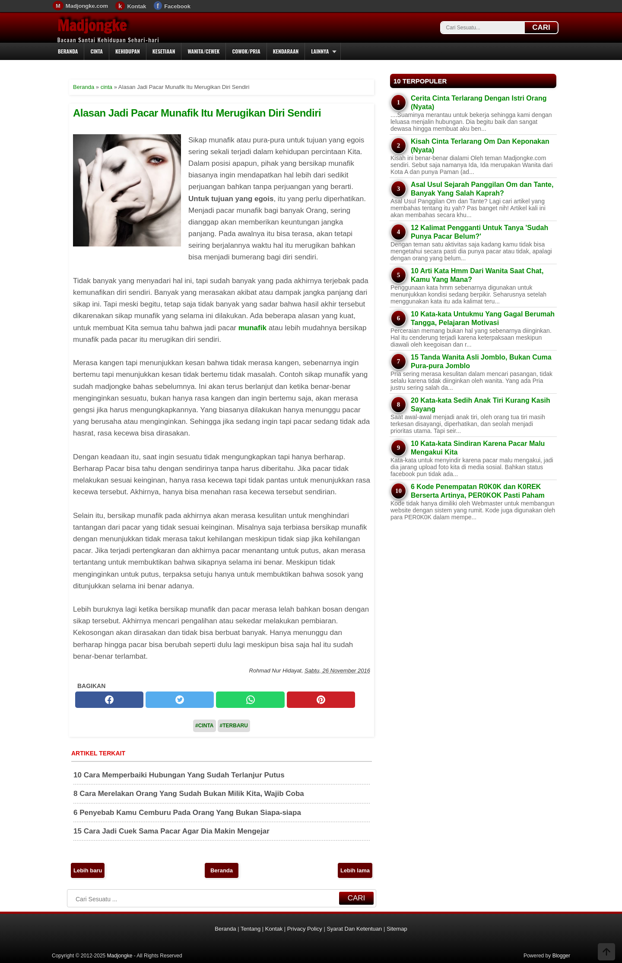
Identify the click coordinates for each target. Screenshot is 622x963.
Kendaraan (286, 51)
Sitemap (397, 928)
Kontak (136, 6)
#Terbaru (234, 726)
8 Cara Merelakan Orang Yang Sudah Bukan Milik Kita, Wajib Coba (188, 793)
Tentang (250, 928)
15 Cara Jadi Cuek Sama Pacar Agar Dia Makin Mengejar (171, 831)
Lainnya (320, 51)
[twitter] (180, 699)
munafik (252, 328)
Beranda (68, 51)
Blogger (561, 956)
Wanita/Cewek (203, 51)
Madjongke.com (87, 6)
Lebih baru (87, 870)
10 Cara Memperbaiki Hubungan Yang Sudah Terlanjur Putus (179, 775)
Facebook (177, 6)
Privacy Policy (304, 928)
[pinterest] (321, 699)
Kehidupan (127, 51)
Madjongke (92, 25)
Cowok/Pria (246, 51)
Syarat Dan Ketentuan (354, 928)
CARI (541, 27)
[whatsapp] (250, 699)
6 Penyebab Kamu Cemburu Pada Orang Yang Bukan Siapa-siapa (187, 812)
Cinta (96, 51)
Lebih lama (355, 870)
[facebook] (109, 699)
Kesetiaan (163, 51)
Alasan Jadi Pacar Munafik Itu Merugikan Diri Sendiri (197, 113)
